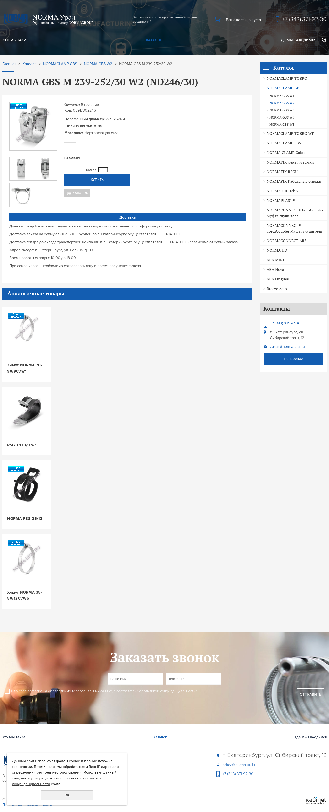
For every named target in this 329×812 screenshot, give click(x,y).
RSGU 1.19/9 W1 (22, 445)
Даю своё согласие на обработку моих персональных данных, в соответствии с (104, 691)
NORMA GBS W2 (281, 103)
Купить (97, 180)
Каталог (154, 40)
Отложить (80, 193)
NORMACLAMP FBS (284, 143)
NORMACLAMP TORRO (287, 78)
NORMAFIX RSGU (282, 171)
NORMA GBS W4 (281, 117)
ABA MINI (275, 259)
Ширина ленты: (78, 126)
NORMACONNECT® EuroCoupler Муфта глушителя (295, 213)
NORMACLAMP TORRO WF (290, 133)
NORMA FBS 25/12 (25, 518)
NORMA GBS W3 (281, 110)
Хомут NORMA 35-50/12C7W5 (24, 595)
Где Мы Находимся (297, 40)
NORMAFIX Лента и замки (290, 162)
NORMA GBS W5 (281, 124)
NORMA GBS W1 (281, 96)
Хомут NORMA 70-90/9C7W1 (24, 368)
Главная (9, 64)
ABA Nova (275, 269)
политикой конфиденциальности (168, 691)
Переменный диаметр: (84, 119)
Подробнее (293, 359)
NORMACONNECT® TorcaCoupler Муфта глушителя (294, 228)
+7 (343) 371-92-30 (304, 19)
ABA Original (278, 279)
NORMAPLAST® (281, 200)
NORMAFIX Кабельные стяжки (294, 181)
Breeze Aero (277, 288)
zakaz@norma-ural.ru (287, 346)
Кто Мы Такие (15, 40)
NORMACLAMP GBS (284, 87)
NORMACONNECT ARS (287, 240)
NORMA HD (277, 250)
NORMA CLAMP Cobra (286, 152)
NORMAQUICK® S (282, 190)
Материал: (73, 133)
